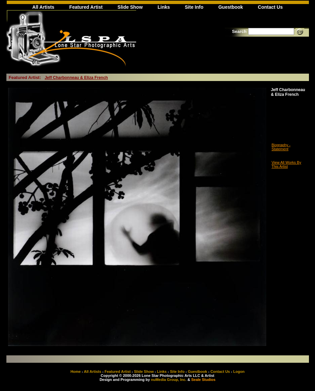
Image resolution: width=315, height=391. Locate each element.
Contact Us (270, 7)
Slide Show (130, 7)
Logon (239, 371)
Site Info (194, 7)
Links (164, 7)
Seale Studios (203, 380)
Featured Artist (86, 7)
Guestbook (230, 7)
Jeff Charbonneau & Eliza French (76, 77)
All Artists (43, 7)
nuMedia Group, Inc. (169, 380)
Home (76, 371)
